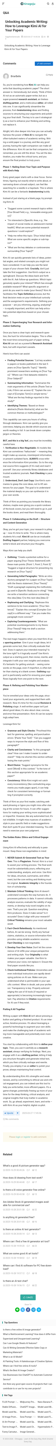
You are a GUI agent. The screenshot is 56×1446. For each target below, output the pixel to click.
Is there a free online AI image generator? (22, 1329)
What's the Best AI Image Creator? (18, 1370)
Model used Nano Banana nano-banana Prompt (10, 1412)
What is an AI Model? (13, 1357)
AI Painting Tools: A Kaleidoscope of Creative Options (27, 1361)
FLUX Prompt (10, 1402)
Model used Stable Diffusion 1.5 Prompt (28, 1412)
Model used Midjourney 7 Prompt (46, 1422)
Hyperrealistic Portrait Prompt (46, 1427)
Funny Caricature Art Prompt (10, 1432)
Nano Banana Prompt (46, 1402)
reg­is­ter (26, 1137)
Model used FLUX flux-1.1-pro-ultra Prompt (46, 1412)
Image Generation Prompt (28, 1432)
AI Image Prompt (10, 1417)
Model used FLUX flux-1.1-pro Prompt (46, 1417)
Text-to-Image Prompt (10, 1427)
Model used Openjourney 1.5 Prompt (28, 1422)
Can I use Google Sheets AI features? (20, 1343)
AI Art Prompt (10, 1422)
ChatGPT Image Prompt (28, 1407)
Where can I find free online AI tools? (20, 1366)
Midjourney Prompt (28, 1402)
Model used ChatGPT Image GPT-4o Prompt (28, 1427)
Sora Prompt (28, 1417)
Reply (49, 74)
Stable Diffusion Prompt (10, 1407)
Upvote (8, 1113)
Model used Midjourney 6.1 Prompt (46, 1407)
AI (45, 37)
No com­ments (11, 1119)
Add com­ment (44, 64)
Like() (28, 1297)
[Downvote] (17, 1113)
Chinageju (28, 4)
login (18, 1137)
